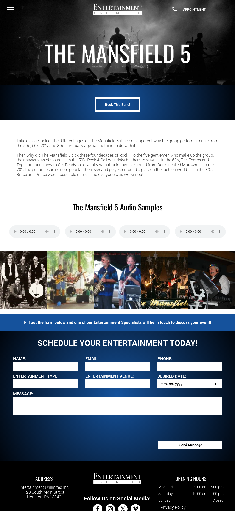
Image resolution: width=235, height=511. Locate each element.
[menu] (10, 9)
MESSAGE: (23, 393)
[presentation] (48, 427)
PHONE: (164, 358)
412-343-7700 (44, 501)
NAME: (19, 358)
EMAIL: (92, 358)
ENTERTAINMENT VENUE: (109, 376)
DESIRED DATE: (171, 376)
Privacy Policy (173, 507)
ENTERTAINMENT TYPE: (36, 376)
